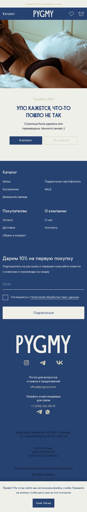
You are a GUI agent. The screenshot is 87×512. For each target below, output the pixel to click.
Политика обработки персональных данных (43, 468)
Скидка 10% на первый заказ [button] (43, 4)
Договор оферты (43, 474)
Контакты (51, 227)
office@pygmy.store (43, 387)
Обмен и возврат (14, 235)
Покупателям (15, 211)
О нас (49, 220)
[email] (43, 284)
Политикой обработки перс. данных (55, 297)
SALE (48, 189)
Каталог (9, 14)
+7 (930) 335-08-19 (43, 406)
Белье (6, 181)
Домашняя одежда (15, 197)
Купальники (11, 189)
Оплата (8, 220)
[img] (44, 13)
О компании (55, 211)
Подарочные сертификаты (63, 181)
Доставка (9, 227)
